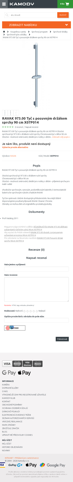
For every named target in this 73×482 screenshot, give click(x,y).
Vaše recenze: (11, 275)
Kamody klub (8, 398)
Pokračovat (62, 339)
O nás (5, 391)
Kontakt (6, 401)
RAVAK (13, 156)
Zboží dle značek (10, 428)
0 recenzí (19, 127)
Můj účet (6, 444)
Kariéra (6, 385)
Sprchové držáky (60, 32)
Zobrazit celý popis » (61, 137)
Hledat (62, 15)
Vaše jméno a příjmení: (15, 264)
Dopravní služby (10, 388)
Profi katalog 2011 (10, 218)
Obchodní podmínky (12, 405)
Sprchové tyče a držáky (17, 34)
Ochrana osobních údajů (15, 408)
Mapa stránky (8, 425)
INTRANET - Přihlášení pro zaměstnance (22, 458)
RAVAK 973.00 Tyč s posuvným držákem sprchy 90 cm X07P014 (30, 37)
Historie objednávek (12, 447)
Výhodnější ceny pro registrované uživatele (24, 395)
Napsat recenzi (31, 127)
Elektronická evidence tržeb (16, 415)
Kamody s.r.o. (23, 461)
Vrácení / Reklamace (12, 421)
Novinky (6, 450)
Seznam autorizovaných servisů (18, 418)
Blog (4, 432)
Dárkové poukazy (11, 411)
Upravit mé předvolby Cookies (17, 435)
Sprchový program (40, 32)
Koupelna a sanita (18, 32)
